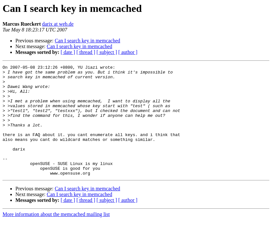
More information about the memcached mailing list (56, 236)
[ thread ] (85, 52)
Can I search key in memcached (87, 40)
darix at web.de (57, 24)
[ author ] (128, 52)
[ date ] (68, 52)
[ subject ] (107, 52)
